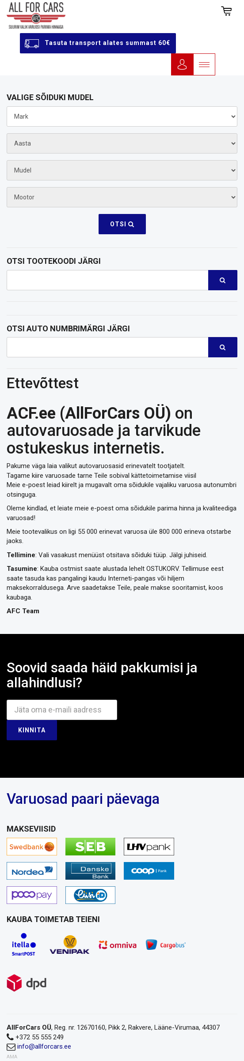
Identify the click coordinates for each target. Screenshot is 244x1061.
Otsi (122, 224)
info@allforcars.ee (44, 1046)
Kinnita (32, 730)
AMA (12, 1057)
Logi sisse (182, 64)
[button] (226, 11)
